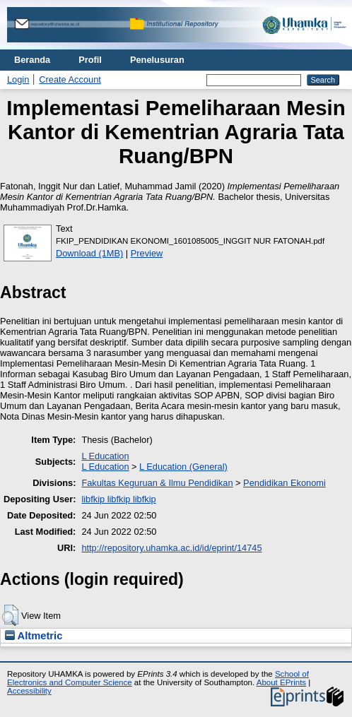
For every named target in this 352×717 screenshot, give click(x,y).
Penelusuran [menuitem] (157, 59)
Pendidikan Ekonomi (284, 483)
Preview (147, 253)
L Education (105, 456)
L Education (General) (183, 466)
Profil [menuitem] (90, 59)
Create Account (70, 79)
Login (18, 79)
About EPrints (281, 682)
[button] (10, 615)
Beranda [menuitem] (32, 59)
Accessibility (29, 691)
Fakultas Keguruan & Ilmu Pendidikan (157, 483)
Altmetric (33, 635)
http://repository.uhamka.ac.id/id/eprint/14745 (171, 548)
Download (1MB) (89, 253)
